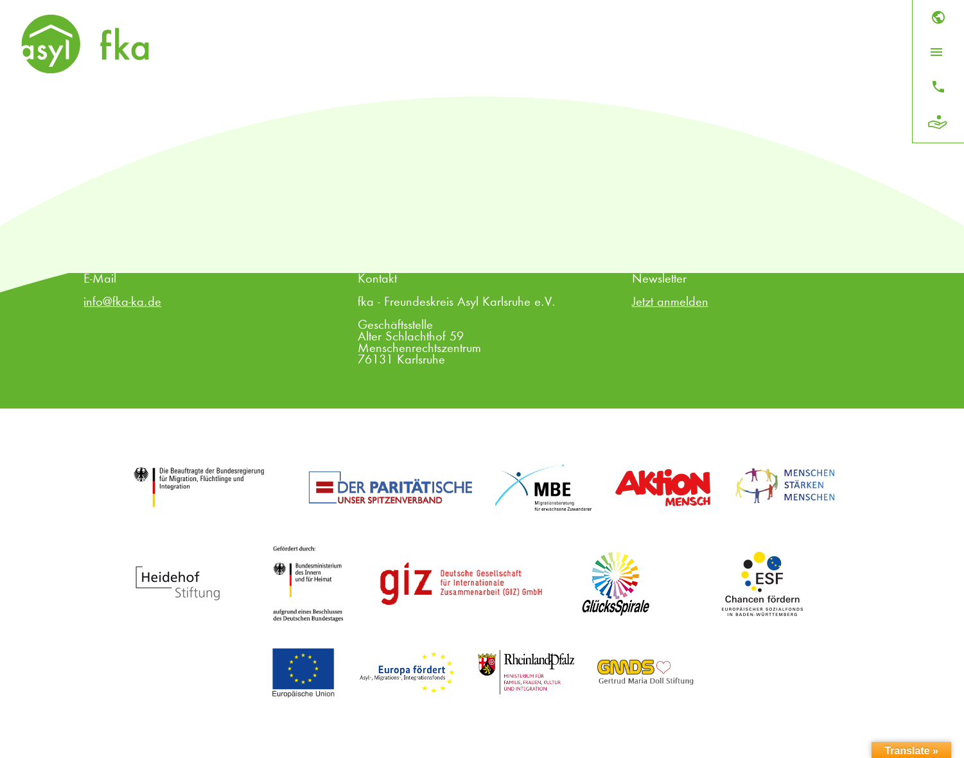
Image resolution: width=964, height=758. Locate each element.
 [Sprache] (938, 17)
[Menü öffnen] (936, 52)
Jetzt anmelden (670, 302)
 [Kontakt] (938, 86)
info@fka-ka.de (122, 302)
